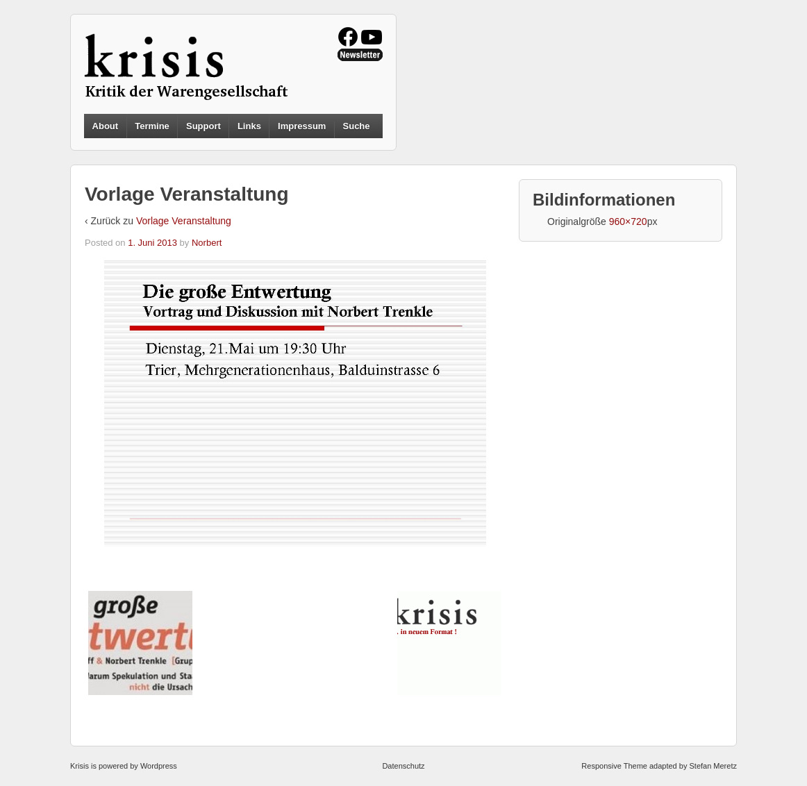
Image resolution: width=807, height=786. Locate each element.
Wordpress (158, 766)
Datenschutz (403, 766)
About (105, 126)
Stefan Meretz (712, 766)
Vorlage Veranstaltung (183, 220)
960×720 (628, 221)
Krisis (79, 766)
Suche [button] (356, 126)
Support (203, 126)
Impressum (302, 126)
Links (249, 126)
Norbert (207, 242)
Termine (152, 126)
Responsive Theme (614, 766)
